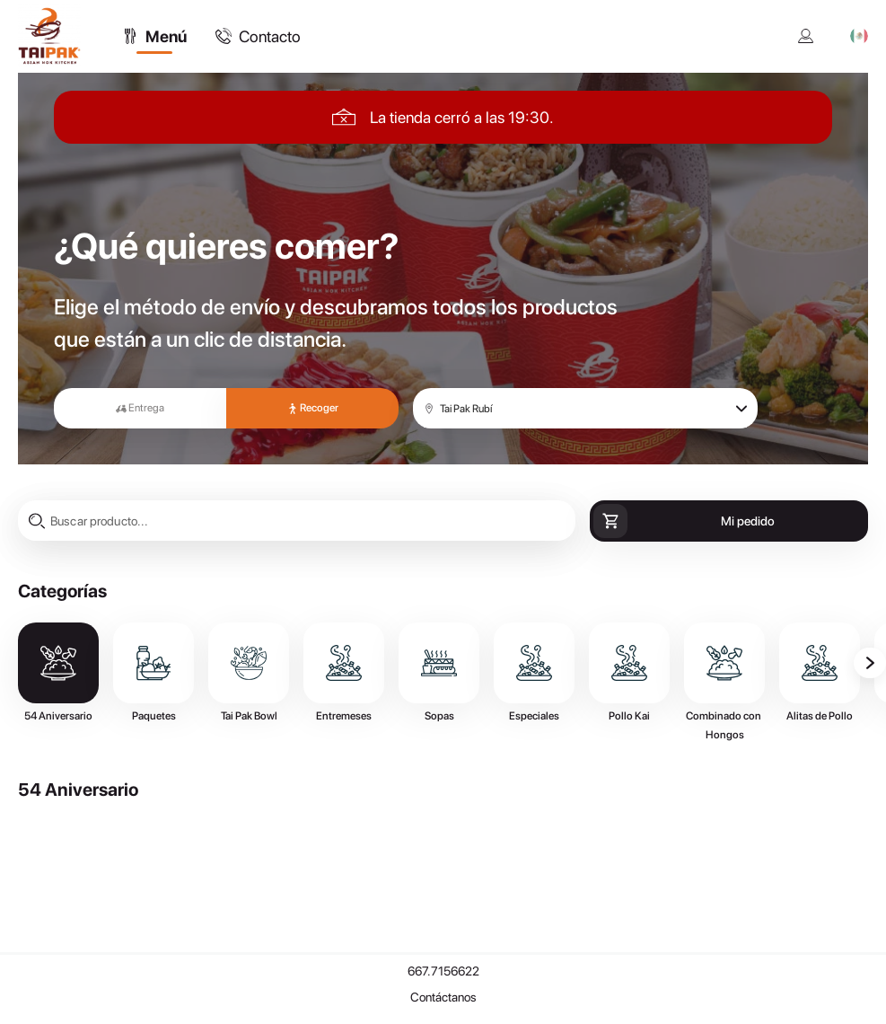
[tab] (154, 36)
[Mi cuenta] (806, 36)
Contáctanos (443, 997)
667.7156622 (443, 971)
